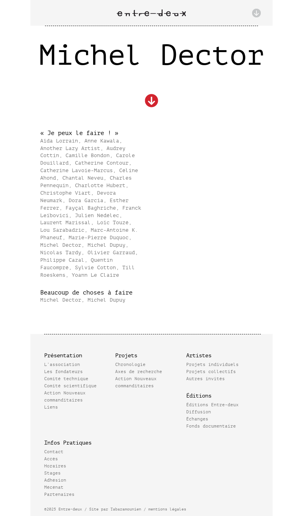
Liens (51, 407)
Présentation (63, 355)
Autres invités (205, 378)
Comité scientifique (70, 385)
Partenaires (59, 494)
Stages (52, 473)
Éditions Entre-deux (212, 404)
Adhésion (55, 480)
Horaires (55, 466)
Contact (54, 451)
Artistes (198, 355)
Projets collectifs (211, 371)
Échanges (197, 419)
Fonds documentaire (211, 426)
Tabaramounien (125, 509)
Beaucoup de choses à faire (86, 292)
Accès (51, 459)
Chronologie (130, 364)
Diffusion (198, 412)
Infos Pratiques (68, 443)
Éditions (198, 396)
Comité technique (66, 378)
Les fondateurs (63, 371)
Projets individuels (212, 364)
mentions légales (167, 509)
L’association (62, 364)
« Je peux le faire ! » (79, 133)
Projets (126, 355)
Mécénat (54, 487)
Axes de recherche (138, 371)
